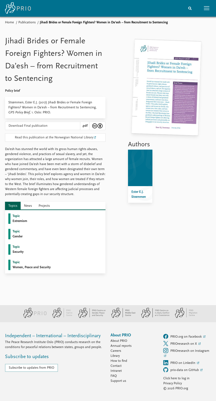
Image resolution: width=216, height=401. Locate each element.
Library (115, 356)
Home (9, 22)
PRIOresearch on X (180, 343)
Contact (116, 366)
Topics (12, 206)
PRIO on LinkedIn (179, 362)
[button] (206, 8)
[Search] (190, 8)
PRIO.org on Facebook (182, 336)
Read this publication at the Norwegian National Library (54, 137)
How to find (119, 361)
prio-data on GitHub (181, 369)
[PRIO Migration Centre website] (183, 317)
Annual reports (121, 346)
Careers (116, 351)
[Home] (18, 8)
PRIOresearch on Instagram (186, 350)
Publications (27, 22)
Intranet (116, 371)
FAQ (114, 376)
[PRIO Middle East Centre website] (122, 317)
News (28, 206)
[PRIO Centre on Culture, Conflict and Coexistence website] (154, 317)
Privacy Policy (172, 383)
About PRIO (119, 341)
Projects (44, 206)
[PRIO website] (33, 317)
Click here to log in (176, 378)
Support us (118, 381)
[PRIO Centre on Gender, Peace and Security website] (90, 317)
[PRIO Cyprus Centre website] (61, 317)
